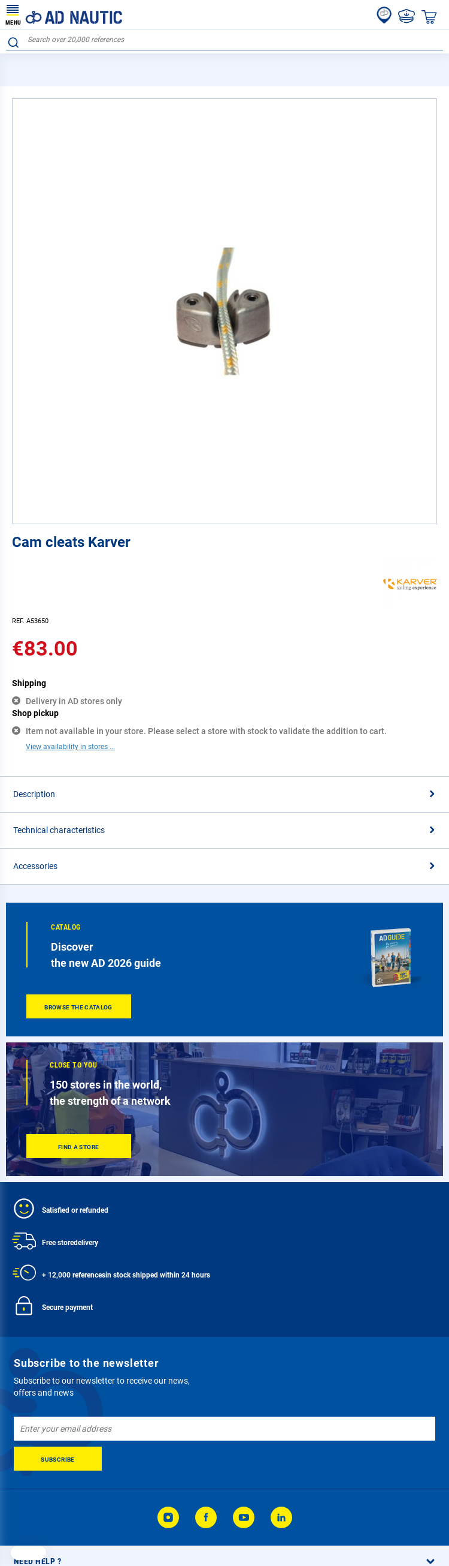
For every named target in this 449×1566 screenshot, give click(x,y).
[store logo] (64, 14)
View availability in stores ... (70, 747)
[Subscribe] (58, 1459)
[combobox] (224, 39)
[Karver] (410, 608)
